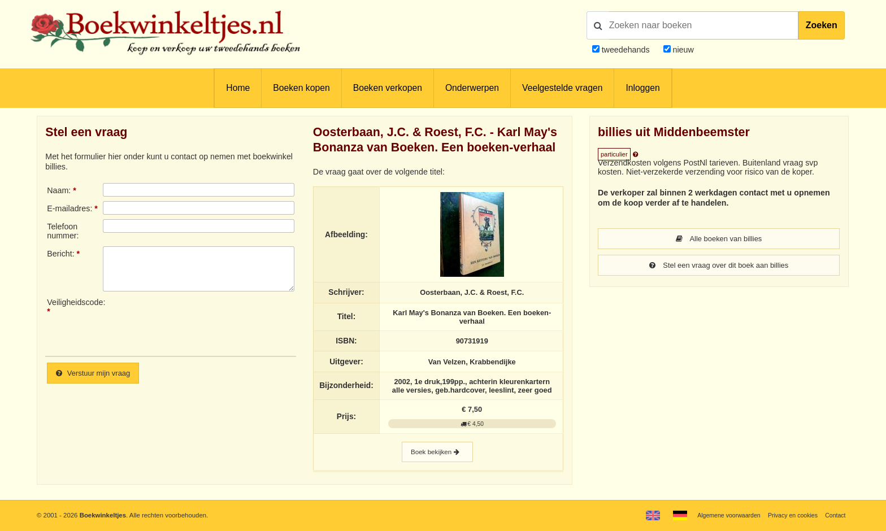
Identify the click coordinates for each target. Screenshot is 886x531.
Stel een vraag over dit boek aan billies (719, 266)
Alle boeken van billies (718, 238)
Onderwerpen (472, 88)
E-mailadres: (69, 208)
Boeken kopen (301, 88)
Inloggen (642, 88)
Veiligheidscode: (74, 302)
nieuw (682, 49)
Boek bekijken (437, 455)
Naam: (59, 190)
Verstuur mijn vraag (96, 373)
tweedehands (626, 49)
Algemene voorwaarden (720, 515)
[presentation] (197, 323)
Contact (834, 515)
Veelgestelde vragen (562, 88)
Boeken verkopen (387, 88)
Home (238, 88)
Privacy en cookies (789, 515)
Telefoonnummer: (63, 231)
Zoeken (821, 25)
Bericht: (60, 253)
